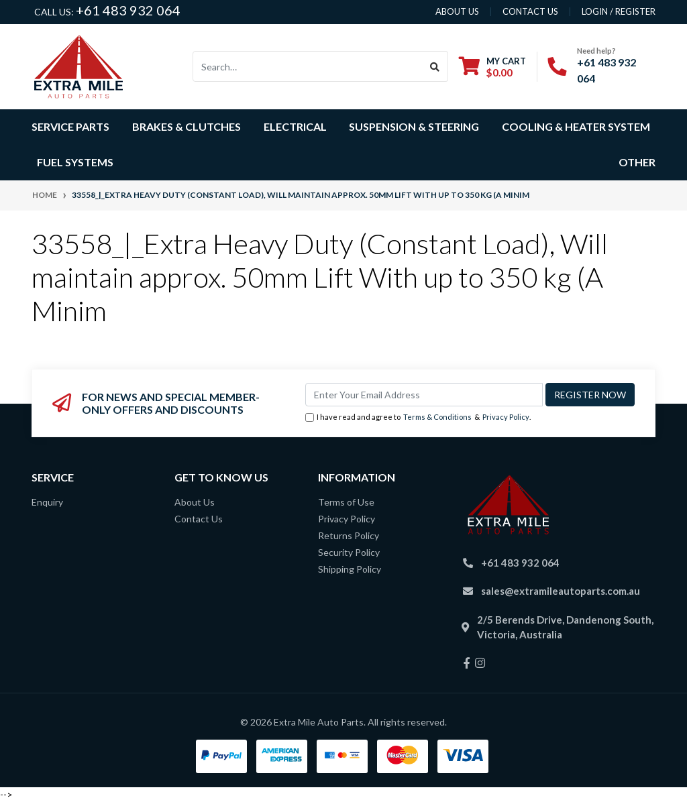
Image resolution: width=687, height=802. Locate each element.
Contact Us (198, 518)
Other (637, 162)
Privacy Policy (505, 416)
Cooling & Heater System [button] (576, 126)
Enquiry (47, 502)
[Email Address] (424, 394)
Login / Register (618, 11)
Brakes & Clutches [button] (186, 126)
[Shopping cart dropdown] (492, 66)
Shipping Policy (349, 569)
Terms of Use (346, 502)
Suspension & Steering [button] (414, 126)
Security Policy (349, 552)
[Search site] (435, 66)
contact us (530, 11)
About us (457, 11)
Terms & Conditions (437, 416)
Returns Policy (348, 535)
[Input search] (308, 66)
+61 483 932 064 (128, 10)
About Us (194, 502)
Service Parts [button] (70, 126)
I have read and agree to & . (418, 417)
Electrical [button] (295, 126)
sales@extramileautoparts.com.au (560, 591)
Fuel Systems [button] (75, 162)
